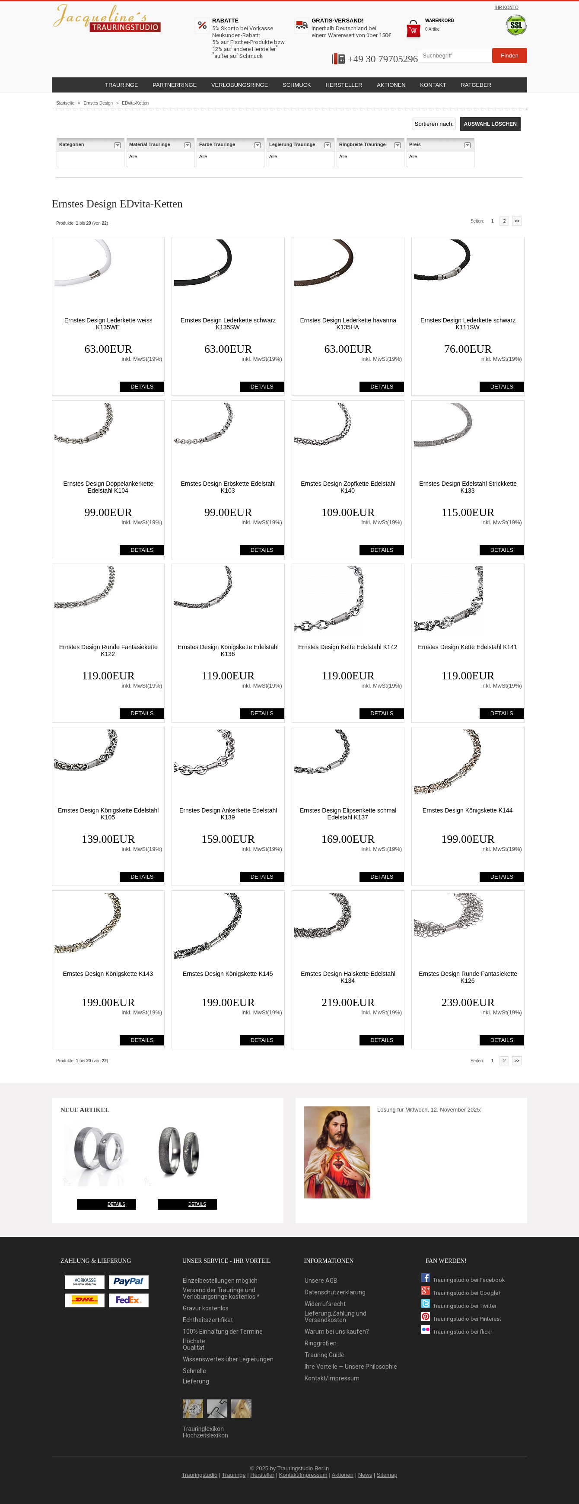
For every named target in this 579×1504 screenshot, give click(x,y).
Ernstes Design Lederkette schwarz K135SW (228, 324)
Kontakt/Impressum (332, 1378)
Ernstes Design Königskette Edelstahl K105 (108, 814)
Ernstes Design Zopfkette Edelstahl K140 (348, 487)
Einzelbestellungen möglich (220, 1281)
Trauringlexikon (203, 1429)
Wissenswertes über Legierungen (228, 1359)
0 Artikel (433, 29)
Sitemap (387, 1475)
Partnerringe (175, 85)
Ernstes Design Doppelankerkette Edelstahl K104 (108, 487)
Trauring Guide (324, 1355)
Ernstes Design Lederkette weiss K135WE (108, 324)
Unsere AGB (321, 1281)
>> (516, 221)
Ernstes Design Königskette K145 (228, 973)
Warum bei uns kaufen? (337, 1332)
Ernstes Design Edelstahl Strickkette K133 (468, 487)
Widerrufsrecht (325, 1304)
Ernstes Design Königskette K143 (108, 973)
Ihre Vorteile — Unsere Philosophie (351, 1367)
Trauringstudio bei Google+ (461, 1293)
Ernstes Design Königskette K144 (468, 810)
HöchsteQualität (194, 1344)
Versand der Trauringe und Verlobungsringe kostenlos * (221, 1293)
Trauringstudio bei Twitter (458, 1306)
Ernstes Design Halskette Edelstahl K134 (348, 977)
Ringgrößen (321, 1343)
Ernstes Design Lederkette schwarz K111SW (467, 324)
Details (116, 1204)
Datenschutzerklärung (335, 1292)
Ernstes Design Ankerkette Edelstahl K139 (228, 814)
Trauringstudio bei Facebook (463, 1280)
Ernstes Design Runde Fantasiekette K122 (108, 650)
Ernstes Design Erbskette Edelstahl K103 (228, 487)
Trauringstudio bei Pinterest (461, 1319)
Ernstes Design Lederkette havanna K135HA (348, 324)
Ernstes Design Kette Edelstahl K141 (467, 647)
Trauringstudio (200, 1475)
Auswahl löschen (490, 124)
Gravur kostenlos (206, 1308)
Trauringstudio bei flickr (456, 1332)
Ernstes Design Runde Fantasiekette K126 (468, 977)
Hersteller (262, 1475)
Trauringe (234, 1475)
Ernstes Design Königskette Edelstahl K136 (228, 650)
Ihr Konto (507, 7)
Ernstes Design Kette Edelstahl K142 (348, 647)
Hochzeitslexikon (205, 1435)
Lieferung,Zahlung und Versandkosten (335, 1316)
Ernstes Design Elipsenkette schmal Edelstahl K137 (348, 814)
